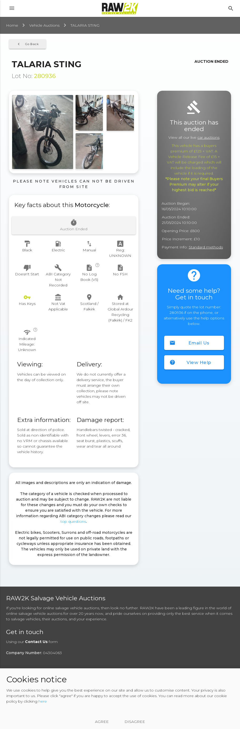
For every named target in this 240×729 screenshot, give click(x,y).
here (42, 701)
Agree (102, 721)
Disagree (134, 721)
